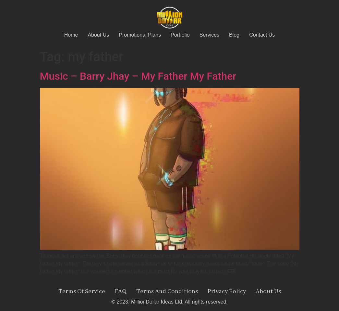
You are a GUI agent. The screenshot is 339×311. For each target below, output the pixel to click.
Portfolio (180, 35)
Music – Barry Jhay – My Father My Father (138, 76)
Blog (234, 35)
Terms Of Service (81, 291)
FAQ (121, 291)
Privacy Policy (227, 291)
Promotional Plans (140, 35)
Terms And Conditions (167, 291)
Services (209, 35)
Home (71, 35)
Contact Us (262, 35)
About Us (98, 35)
